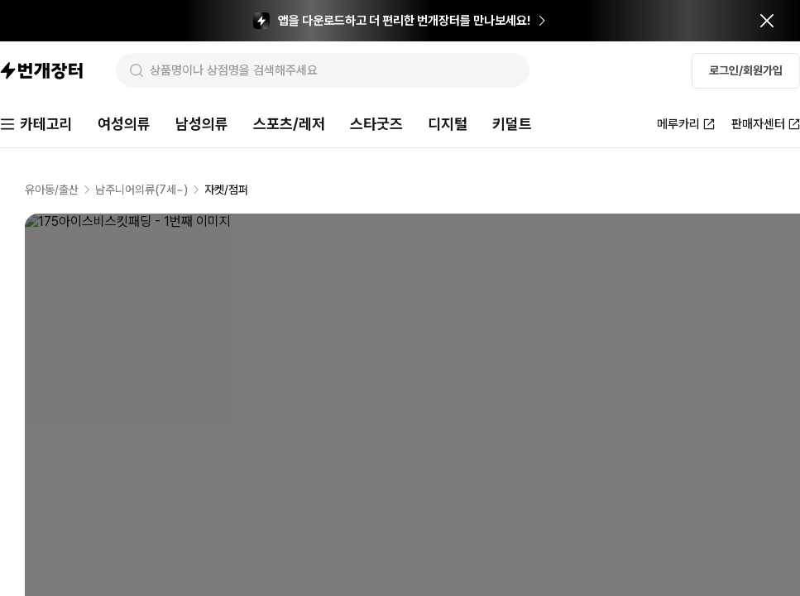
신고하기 (755, 278)
